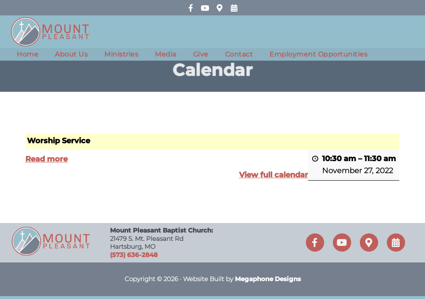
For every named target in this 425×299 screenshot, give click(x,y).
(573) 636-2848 (134, 255)
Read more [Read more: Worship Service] (46, 159)
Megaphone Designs (268, 279)
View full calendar (273, 175)
